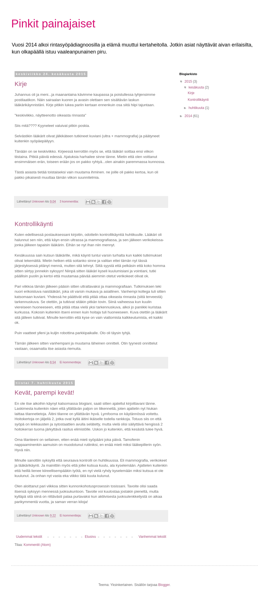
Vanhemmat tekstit (152, 537)
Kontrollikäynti (34, 223)
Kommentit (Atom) (37, 545)
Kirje (21, 83)
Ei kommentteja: (71, 362)
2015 (189, 81)
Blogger (164, 585)
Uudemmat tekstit (29, 537)
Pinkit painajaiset (53, 23)
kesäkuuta (197, 87)
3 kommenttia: (70, 201)
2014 (189, 116)
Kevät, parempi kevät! (44, 392)
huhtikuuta (197, 108)
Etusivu (90, 537)
